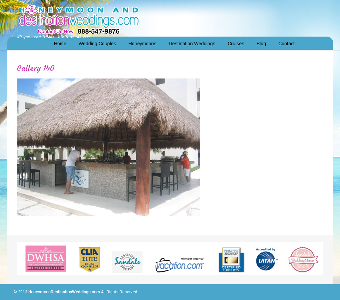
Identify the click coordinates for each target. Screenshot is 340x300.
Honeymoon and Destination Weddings (78, 18)
